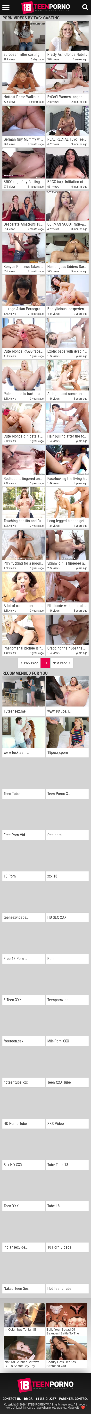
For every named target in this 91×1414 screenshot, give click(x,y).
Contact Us (12, 1398)
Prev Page (29, 661)
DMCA (28, 1398)
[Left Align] (7, 7)
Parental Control (73, 1398)
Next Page (62, 661)
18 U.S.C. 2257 (46, 1398)
